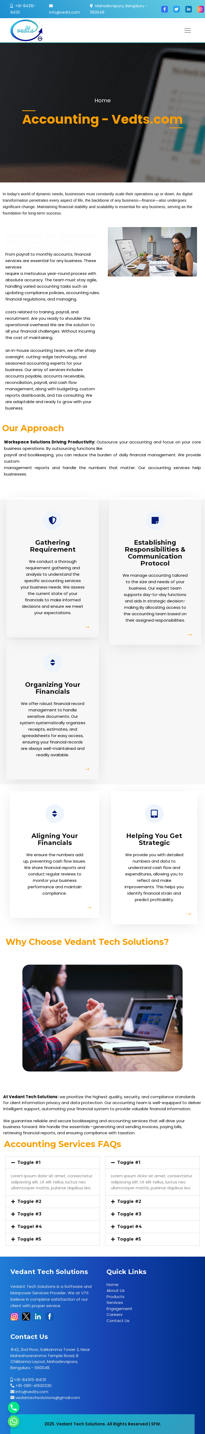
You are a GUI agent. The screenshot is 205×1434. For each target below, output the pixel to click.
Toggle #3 (29, 1214)
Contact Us (118, 1320)
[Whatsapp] (13, 1421)
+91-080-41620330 (33, 1385)
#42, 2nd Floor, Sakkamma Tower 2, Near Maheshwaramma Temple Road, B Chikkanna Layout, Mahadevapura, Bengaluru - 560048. (50, 1358)
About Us (116, 1290)
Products (115, 1296)
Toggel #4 (29, 1226)
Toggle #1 (29, 1162)
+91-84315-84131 (29, 1379)
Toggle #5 (29, 1239)
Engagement (119, 1308)
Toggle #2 (29, 1201)
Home (102, 100)
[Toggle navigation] (188, 30)
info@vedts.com (64, 12)
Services (115, 1302)
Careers (115, 1314)
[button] (53, 1162)
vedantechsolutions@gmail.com (47, 1397)
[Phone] (13, 1407)
